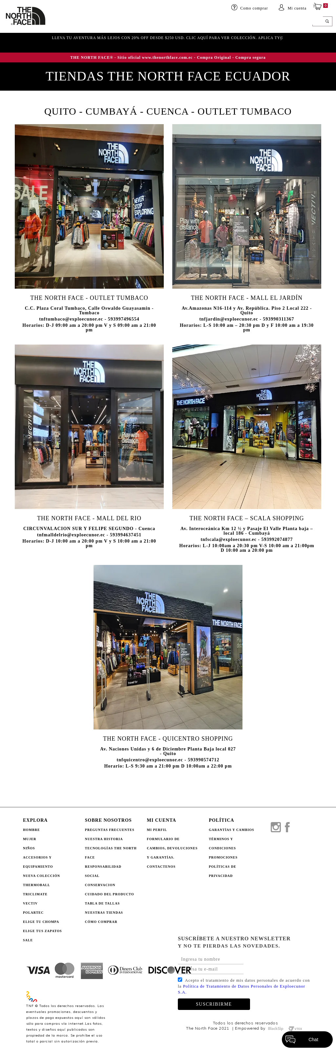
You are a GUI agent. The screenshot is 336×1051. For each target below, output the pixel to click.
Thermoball (36, 885)
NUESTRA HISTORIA (104, 839)
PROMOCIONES (223, 857)
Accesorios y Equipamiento (38, 862)
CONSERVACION (100, 885)
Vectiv (30, 903)
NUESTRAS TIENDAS (104, 912)
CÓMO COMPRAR (101, 922)
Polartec (33, 912)
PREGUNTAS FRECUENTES (110, 830)
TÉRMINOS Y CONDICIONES (222, 843)
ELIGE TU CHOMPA (242, 22)
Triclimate (35, 894)
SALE (272, 22)
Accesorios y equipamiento (141, 22)
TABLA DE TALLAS (102, 903)
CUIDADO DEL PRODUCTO (109, 894)
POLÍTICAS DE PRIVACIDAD (222, 871)
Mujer (78, 22)
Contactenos (161, 866)
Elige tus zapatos (42, 931)
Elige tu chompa (41, 922)
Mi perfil (157, 830)
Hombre (31, 830)
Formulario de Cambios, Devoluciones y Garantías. (172, 848)
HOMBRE (56, 22)
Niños (98, 22)
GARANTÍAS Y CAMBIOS (231, 830)
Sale (28, 940)
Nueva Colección (41, 876)
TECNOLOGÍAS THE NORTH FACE (111, 852)
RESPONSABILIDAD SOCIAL (103, 871)
